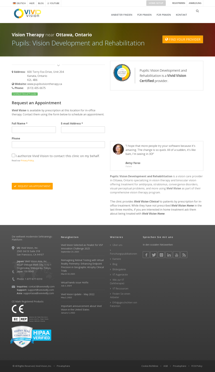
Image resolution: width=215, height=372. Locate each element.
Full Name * (20, 123)
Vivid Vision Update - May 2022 (77, 294)
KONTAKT (183, 14)
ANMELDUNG (195, 3)
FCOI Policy (196, 365)
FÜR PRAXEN (147, 14)
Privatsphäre (179, 365)
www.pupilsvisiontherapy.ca (44, 84)
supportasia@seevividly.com (38, 293)
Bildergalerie (119, 269)
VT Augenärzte (120, 274)
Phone (16, 138)
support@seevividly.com (41, 289)
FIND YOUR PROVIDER (182, 39)
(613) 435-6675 (36, 88)
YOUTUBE (53, 3)
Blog (41, 3)
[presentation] (37, 172)
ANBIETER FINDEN (124, 14)
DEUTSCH (19, 3)
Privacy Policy (27, 160)
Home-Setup (156, 3)
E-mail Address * (72, 123)
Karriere (117, 259)
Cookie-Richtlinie (149, 365)
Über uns (117, 245)
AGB (165, 365)
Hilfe (31, 3)
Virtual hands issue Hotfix (74, 282)
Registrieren (178, 3)
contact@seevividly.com (42, 286)
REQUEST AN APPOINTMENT (32, 186)
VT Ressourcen (120, 288)
